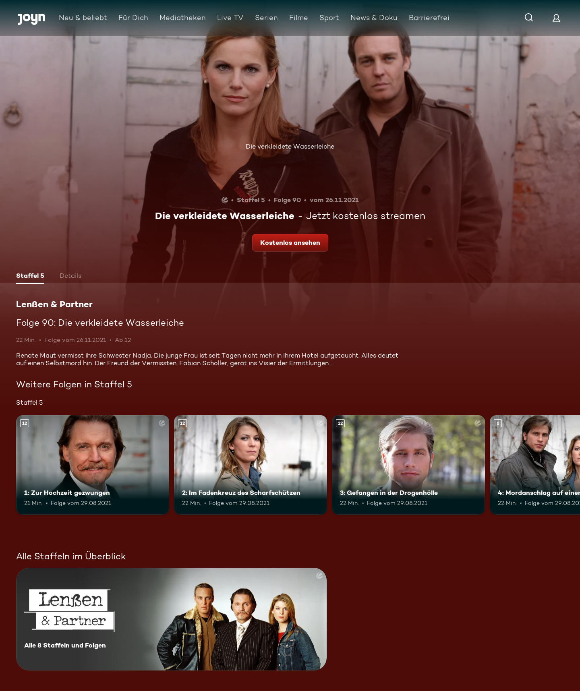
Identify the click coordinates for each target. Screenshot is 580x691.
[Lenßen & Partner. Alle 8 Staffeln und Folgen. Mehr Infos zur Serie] (171, 619)
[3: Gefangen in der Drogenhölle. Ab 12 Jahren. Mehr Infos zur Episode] (408, 465)
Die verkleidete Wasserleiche (290, 146)
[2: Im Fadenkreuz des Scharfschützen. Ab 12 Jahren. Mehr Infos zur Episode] (250, 465)
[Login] (556, 18)
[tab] (30, 276)
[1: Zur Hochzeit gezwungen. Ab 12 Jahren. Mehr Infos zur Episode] (92, 465)
